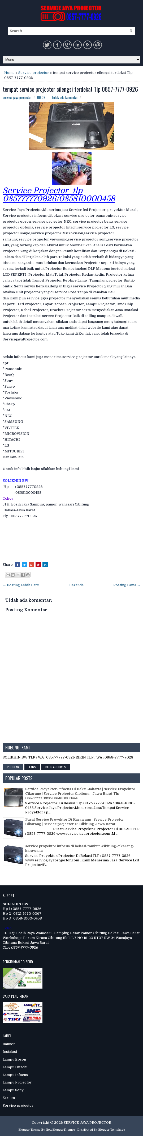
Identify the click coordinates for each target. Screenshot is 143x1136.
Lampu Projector (17, 1082)
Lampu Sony (13, 1090)
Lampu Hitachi (15, 1067)
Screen (9, 1098)
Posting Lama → (126, 585)
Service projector (33, 73)
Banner (9, 1044)
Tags (32, 767)
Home (9, 73)
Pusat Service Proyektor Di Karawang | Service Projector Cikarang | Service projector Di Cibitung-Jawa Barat (74, 821)
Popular (13, 767)
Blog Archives (55, 767)
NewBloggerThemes (60, 1129)
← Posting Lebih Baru (21, 585)
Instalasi (10, 1052)
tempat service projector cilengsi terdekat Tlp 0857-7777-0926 (70, 89)
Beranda (76, 585)
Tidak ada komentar (64, 97)
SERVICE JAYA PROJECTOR (87, 1123)
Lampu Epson (14, 1059)
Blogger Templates (111, 1129)
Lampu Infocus (15, 1075)
